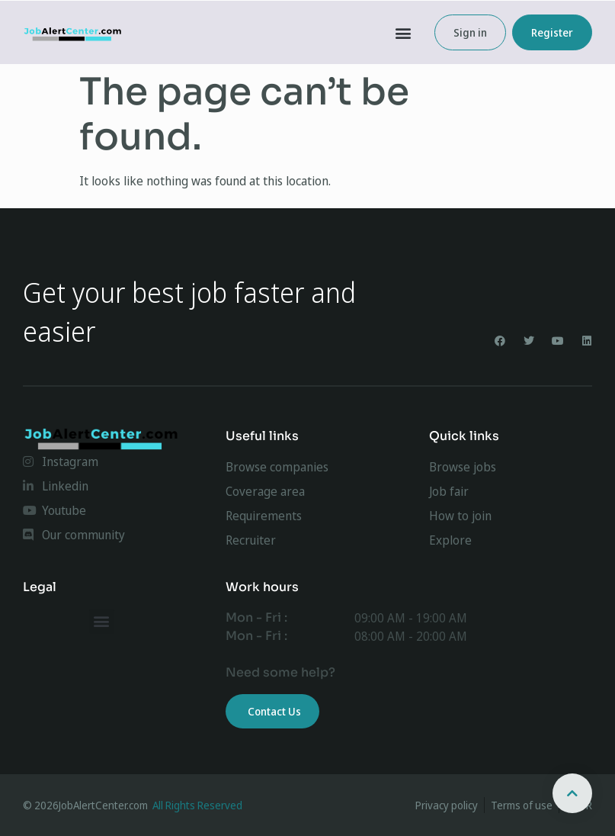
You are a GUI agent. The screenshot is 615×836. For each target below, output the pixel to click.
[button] (403, 32)
